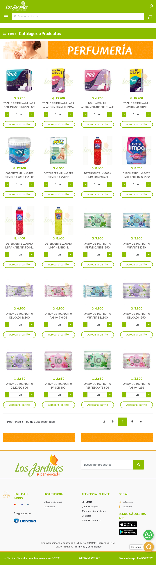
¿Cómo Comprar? (90, 506)
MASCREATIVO (145, 558)
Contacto (86, 516)
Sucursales (49, 506)
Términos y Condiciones (93, 511)
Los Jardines (10, 558)
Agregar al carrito (19, 124)
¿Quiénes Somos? (53, 502)
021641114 (87, 502)
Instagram (128, 502)
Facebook (127, 506)
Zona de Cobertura (91, 520)
